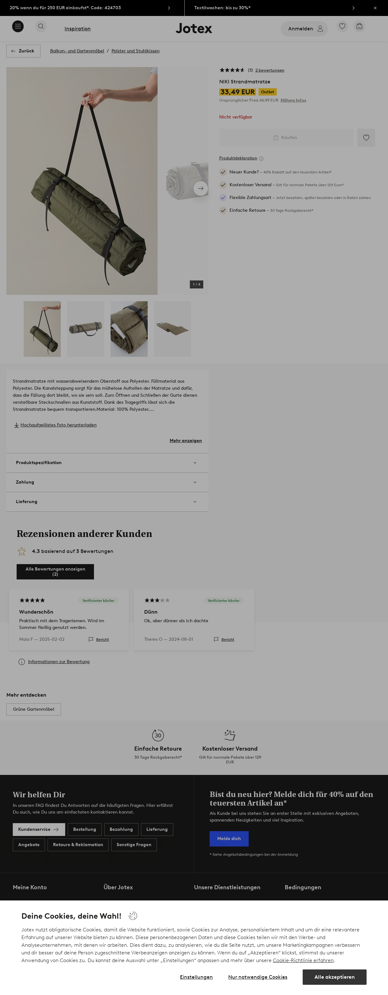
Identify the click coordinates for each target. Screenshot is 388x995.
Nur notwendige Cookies (257, 977)
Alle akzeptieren (334, 977)
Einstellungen (196, 977)
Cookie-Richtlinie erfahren (303, 960)
